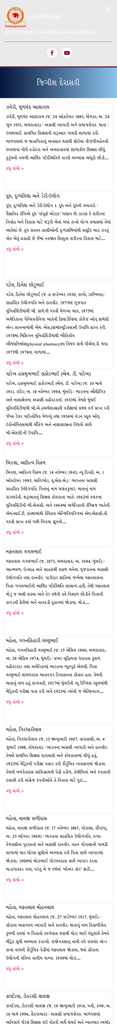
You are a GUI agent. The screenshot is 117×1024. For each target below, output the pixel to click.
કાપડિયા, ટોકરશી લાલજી (28, 934)
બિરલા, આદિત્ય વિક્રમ (26, 400)
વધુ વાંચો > (15, 106)
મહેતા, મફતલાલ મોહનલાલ (30, 845)
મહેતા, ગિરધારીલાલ (23, 667)
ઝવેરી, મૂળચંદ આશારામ (28, 44)
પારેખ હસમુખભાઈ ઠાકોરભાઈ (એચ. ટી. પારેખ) (48, 311)
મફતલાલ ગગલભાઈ (24, 489)
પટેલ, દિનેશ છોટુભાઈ (25, 222)
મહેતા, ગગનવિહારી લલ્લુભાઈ (32, 578)
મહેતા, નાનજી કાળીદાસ (26, 756)
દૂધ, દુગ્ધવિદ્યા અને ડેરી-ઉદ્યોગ (33, 133)
